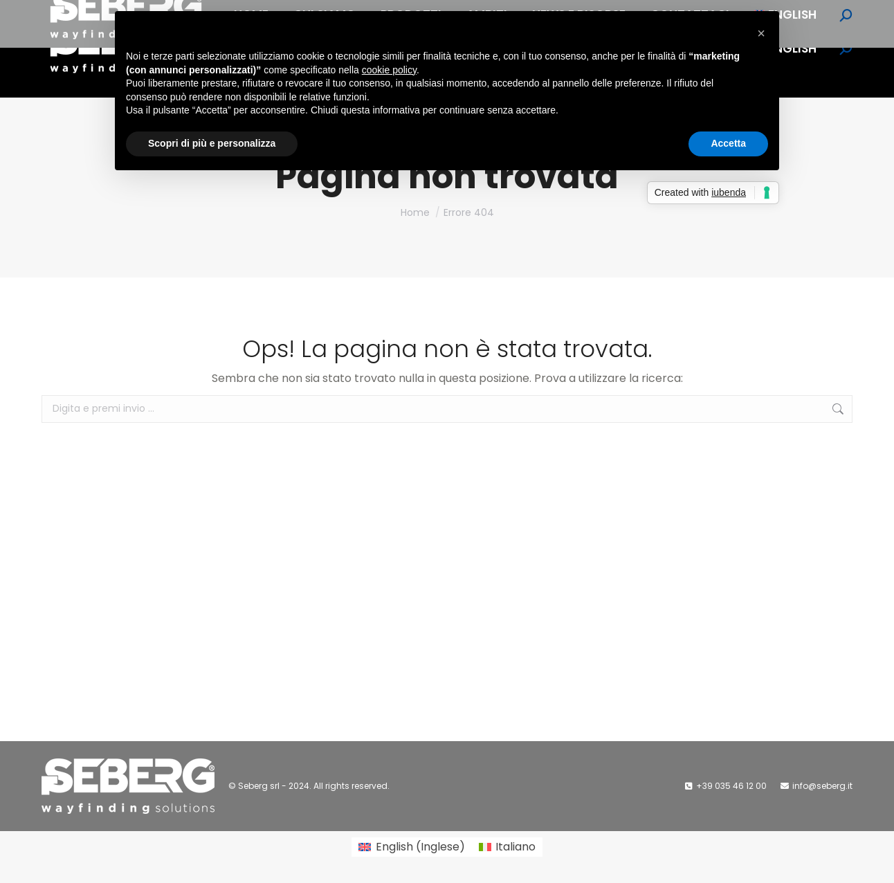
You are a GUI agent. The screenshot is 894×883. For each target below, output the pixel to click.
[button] (761, 33)
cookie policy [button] (389, 69)
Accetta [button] (728, 143)
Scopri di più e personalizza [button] (211, 143)
